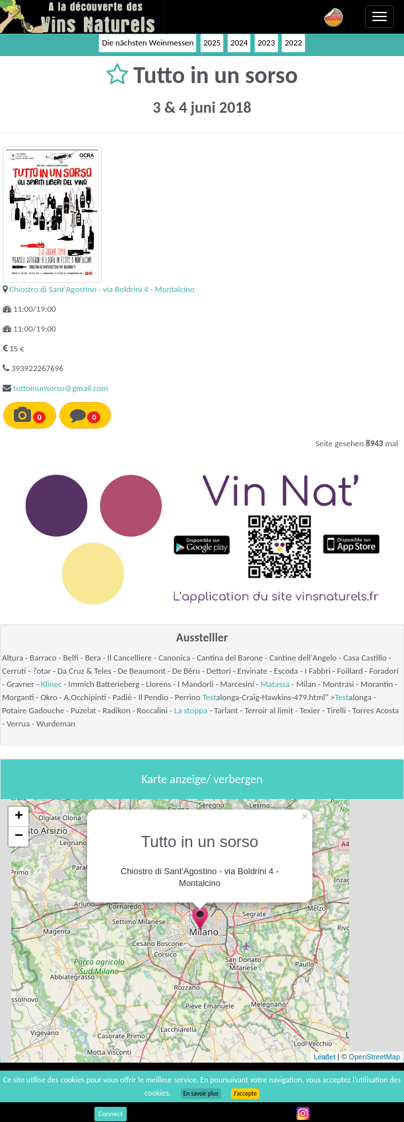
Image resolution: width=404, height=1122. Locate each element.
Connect (110, 1113)
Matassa (275, 684)
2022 (293, 42)
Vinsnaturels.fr (82, 16)
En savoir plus (201, 1094)
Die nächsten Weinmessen (147, 42)
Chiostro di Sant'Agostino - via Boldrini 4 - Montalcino (102, 289)
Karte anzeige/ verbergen (201, 779)
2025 (211, 42)
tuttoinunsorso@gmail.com (60, 388)
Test (209, 697)
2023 (266, 42)
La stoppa (191, 710)
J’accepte (245, 1094)
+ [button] (19, 817)
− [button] (19, 836)
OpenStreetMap (374, 1057)
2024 (239, 42)
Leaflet (324, 1057)
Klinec (51, 684)
